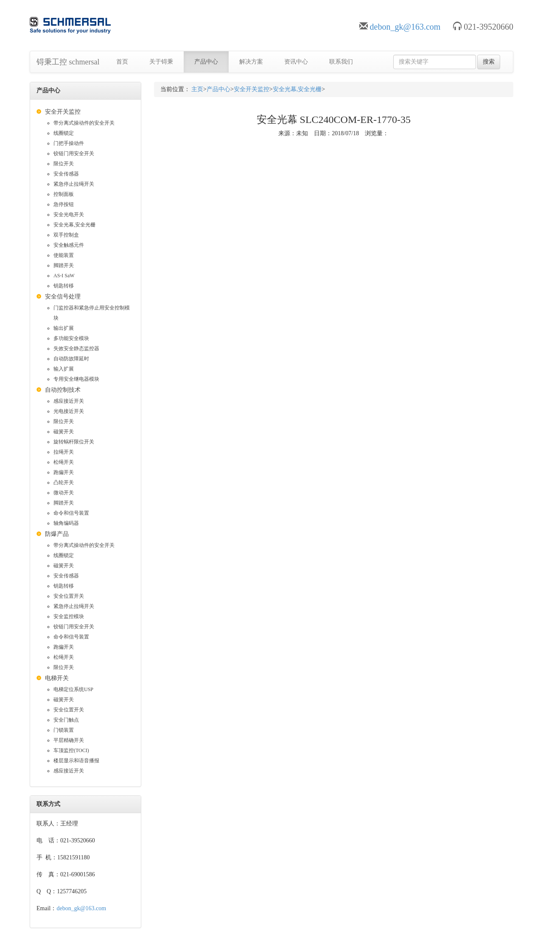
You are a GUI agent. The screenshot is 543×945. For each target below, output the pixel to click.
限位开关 (63, 164)
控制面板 (63, 194)
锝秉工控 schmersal (67, 62)
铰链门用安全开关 (73, 153)
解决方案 (251, 62)
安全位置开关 (68, 596)
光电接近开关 (68, 411)
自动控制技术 (63, 390)
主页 (197, 89)
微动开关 (63, 493)
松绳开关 (63, 462)
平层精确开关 (68, 740)
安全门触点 (66, 720)
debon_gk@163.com (405, 26)
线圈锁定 (63, 133)
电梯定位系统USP (73, 689)
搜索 (489, 62)
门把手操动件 (68, 143)
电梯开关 (57, 678)
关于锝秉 (161, 62)
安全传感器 (66, 174)
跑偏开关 (63, 472)
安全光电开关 (68, 214)
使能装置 (63, 255)
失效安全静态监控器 (76, 348)
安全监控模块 (68, 616)
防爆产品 (57, 534)
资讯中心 (296, 62)
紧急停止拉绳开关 (73, 184)
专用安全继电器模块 (76, 379)
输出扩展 (63, 328)
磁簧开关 (63, 432)
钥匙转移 (63, 286)
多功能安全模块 (71, 338)
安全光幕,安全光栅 (74, 225)
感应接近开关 (68, 401)
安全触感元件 (68, 245)
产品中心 (206, 62)
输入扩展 (63, 369)
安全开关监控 (63, 112)
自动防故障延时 (71, 359)
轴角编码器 (66, 523)
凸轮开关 (63, 482)
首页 (122, 62)
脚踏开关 (63, 265)
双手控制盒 (66, 235)
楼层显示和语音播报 (76, 761)
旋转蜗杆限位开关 (73, 442)
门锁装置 (63, 730)
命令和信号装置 (71, 513)
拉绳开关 (63, 452)
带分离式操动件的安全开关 (84, 123)
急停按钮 (63, 204)
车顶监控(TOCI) (71, 750)
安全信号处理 (63, 296)
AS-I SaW (64, 276)
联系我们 (341, 62)
